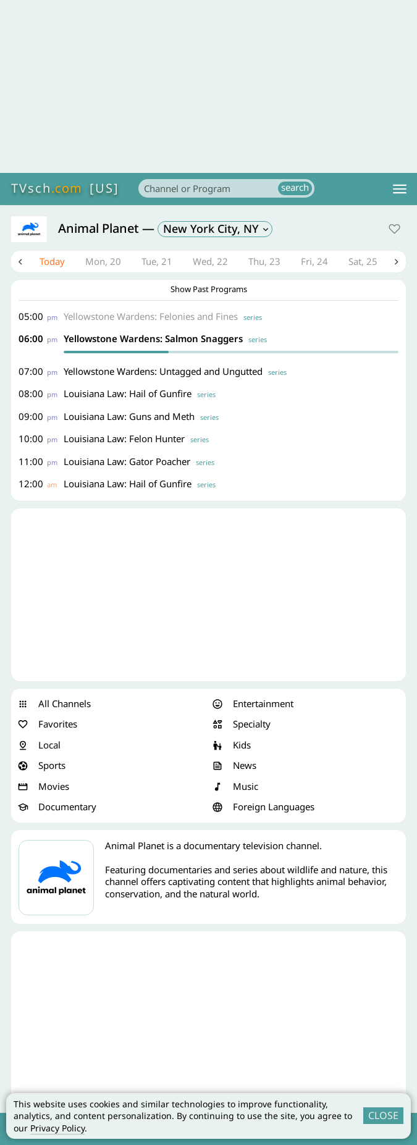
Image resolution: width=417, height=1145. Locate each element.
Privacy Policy (57, 1128)
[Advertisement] (208, 86)
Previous (20, 262)
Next (396, 262)
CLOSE (383, 1115)
